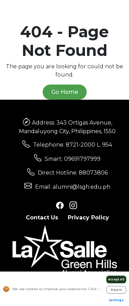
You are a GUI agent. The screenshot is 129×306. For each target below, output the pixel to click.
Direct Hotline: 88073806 (73, 172)
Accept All (116, 279)
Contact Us (42, 217)
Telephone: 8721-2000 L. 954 (72, 144)
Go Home (64, 92)
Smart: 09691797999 (72, 159)
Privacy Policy (88, 217)
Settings (116, 300)
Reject (116, 290)
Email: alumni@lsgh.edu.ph (72, 187)
